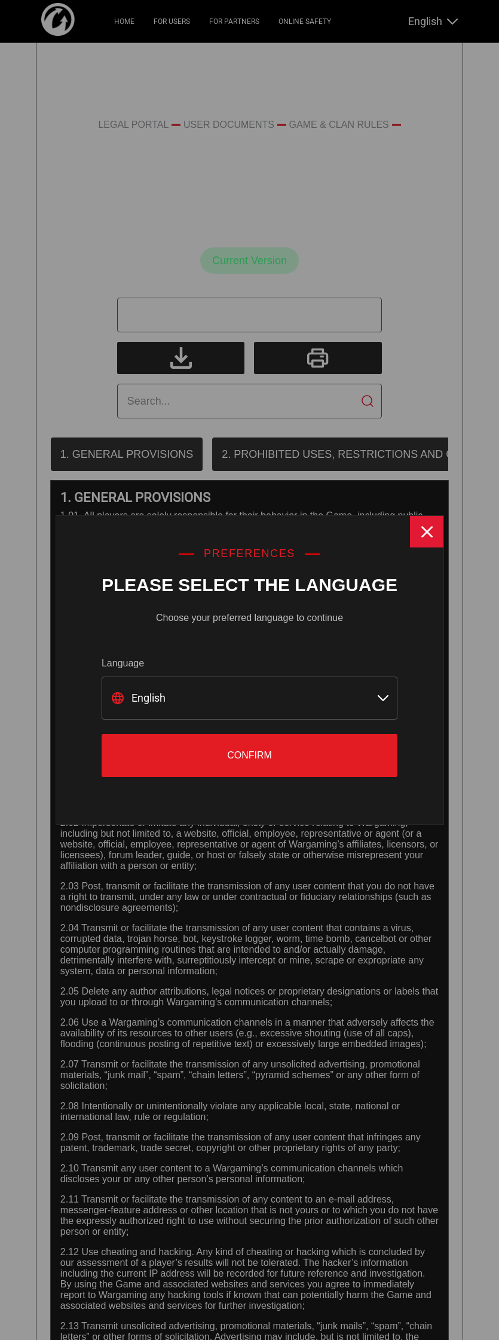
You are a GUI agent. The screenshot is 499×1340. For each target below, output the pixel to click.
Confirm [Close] (249, 755)
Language (123, 663)
